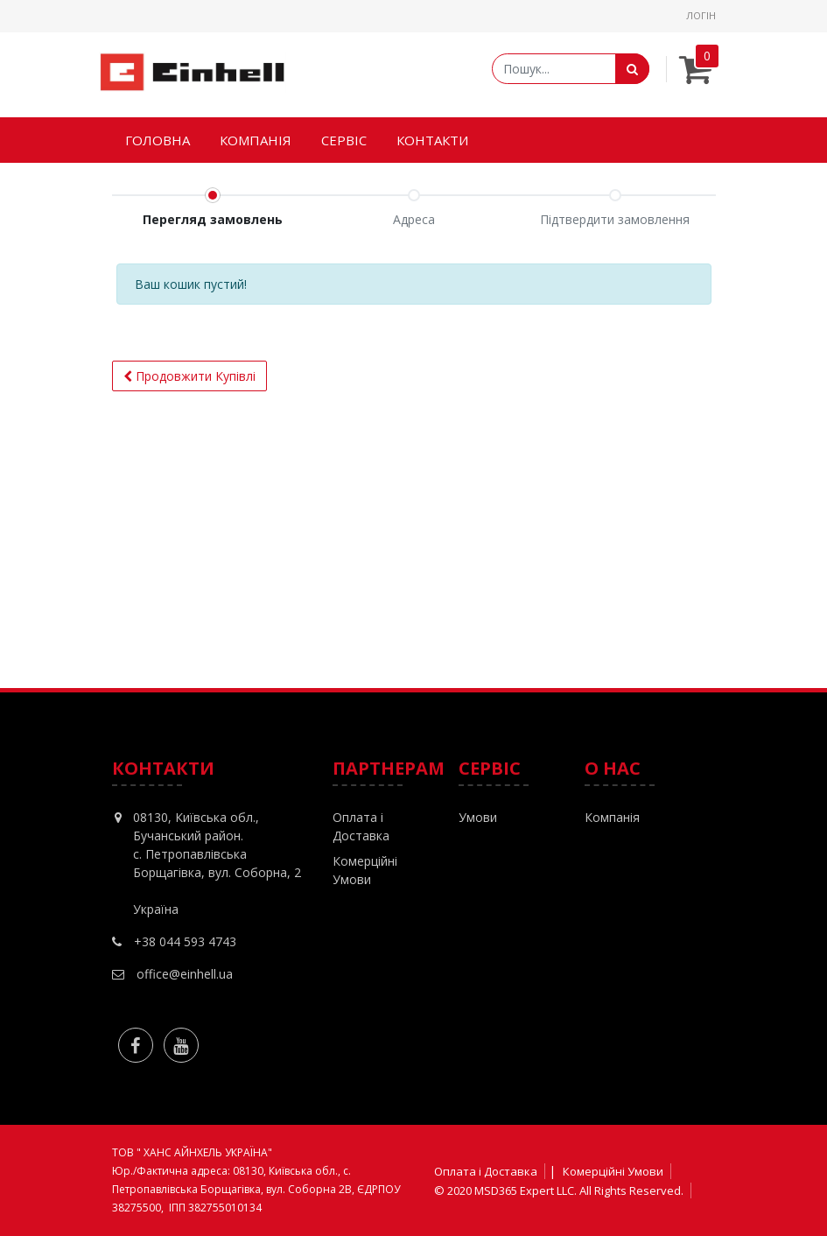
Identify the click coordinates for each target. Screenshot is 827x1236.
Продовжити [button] (189, 376)
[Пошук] (632, 68)
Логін (701, 15)
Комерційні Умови (613, 1171)
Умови (478, 817)
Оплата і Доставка (485, 1171)
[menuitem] (157, 140)
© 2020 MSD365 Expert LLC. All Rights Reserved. (558, 1190)
